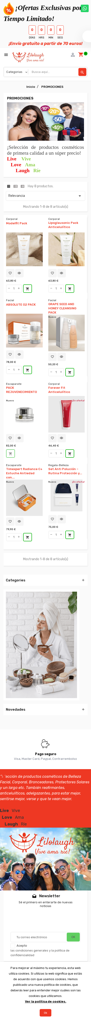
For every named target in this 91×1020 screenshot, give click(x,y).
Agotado (10, 454)
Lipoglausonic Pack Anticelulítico (63, 225)
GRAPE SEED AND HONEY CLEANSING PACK (62, 308)
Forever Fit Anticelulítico (59, 390)
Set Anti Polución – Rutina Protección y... (65, 471)
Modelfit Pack (16, 223)
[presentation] (45, 920)
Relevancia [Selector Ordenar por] (45, 196)
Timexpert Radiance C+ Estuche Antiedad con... (24, 473)
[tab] (8, 186)
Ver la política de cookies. (45, 1001)
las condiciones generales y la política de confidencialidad (40, 953)
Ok (45, 1012)
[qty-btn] (9, 288)
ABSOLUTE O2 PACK (21, 304)
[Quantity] (14, 288)
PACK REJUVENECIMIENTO (21, 390)
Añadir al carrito (28, 289)
